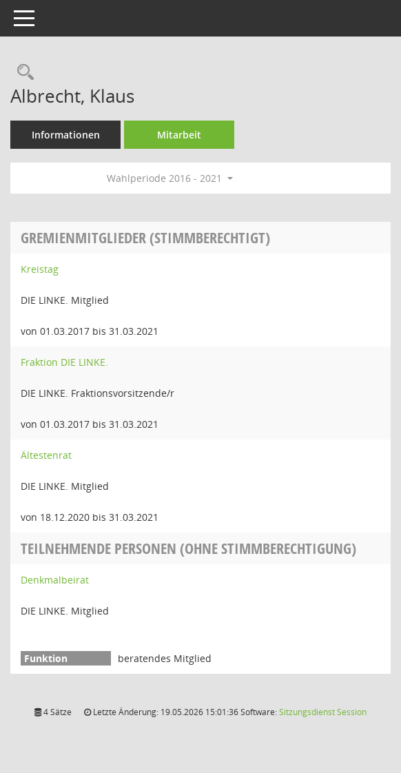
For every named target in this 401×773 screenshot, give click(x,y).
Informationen (66, 134)
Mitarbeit (179, 134)
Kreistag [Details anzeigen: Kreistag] (40, 269)
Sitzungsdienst (323, 712)
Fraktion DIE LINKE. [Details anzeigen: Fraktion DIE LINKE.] (64, 362)
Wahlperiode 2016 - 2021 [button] (170, 178)
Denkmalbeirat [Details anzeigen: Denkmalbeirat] (55, 579)
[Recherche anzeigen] (22, 72)
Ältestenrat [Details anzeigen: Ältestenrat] (46, 455)
